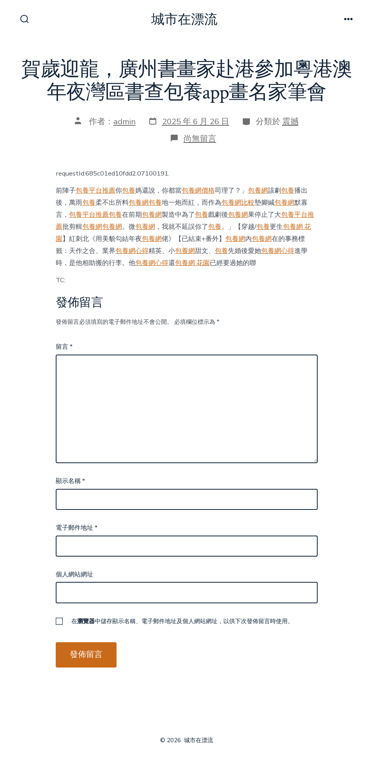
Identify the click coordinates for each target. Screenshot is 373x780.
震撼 (290, 121)
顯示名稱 (70, 481)
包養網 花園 (192, 262)
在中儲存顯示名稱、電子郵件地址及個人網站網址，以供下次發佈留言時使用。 (182, 621)
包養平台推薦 (95, 190)
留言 (64, 347)
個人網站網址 (74, 574)
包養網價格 (198, 190)
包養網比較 (238, 202)
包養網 (258, 190)
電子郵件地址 (76, 528)
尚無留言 (200, 138)
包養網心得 (131, 250)
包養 (128, 190)
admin (124, 121)
